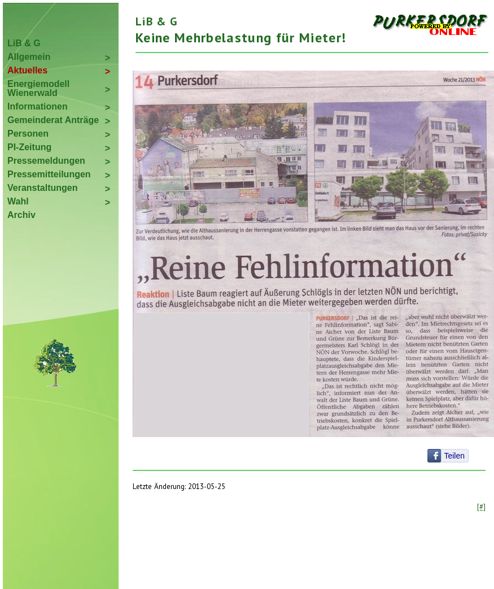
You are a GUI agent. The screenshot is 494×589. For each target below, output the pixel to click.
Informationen (37, 106)
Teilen (454, 455)
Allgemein (28, 57)
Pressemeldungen (46, 160)
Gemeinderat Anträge (53, 120)
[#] (481, 506)
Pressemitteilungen (49, 174)
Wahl (18, 201)
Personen (28, 133)
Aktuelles (27, 70)
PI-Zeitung (29, 147)
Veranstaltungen (42, 188)
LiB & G (24, 43)
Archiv (21, 215)
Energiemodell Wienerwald (38, 88)
